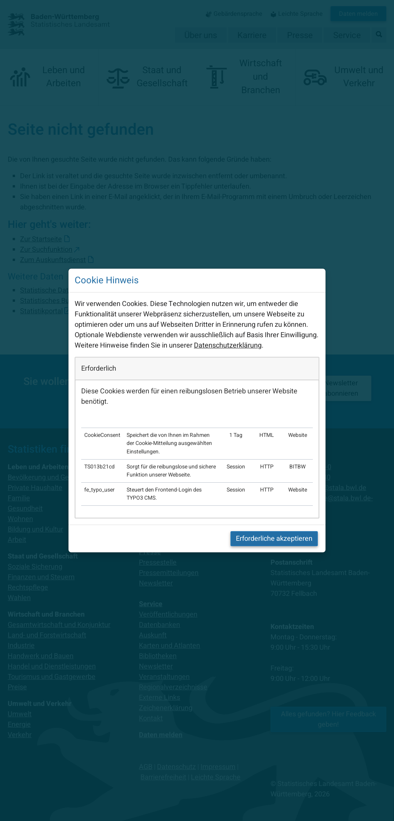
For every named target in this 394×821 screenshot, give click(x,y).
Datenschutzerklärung (228, 345)
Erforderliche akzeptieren (274, 538)
